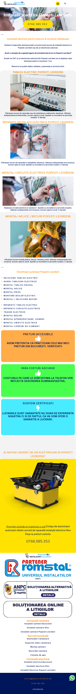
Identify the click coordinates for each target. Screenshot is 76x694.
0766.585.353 (38, 541)
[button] (58, 3)
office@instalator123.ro (38, 679)
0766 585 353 (38, 683)
